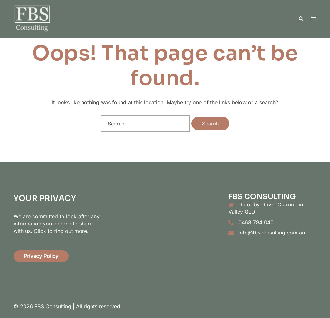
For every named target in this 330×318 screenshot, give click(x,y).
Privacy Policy (41, 256)
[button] (300, 19)
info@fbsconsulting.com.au (271, 232)
